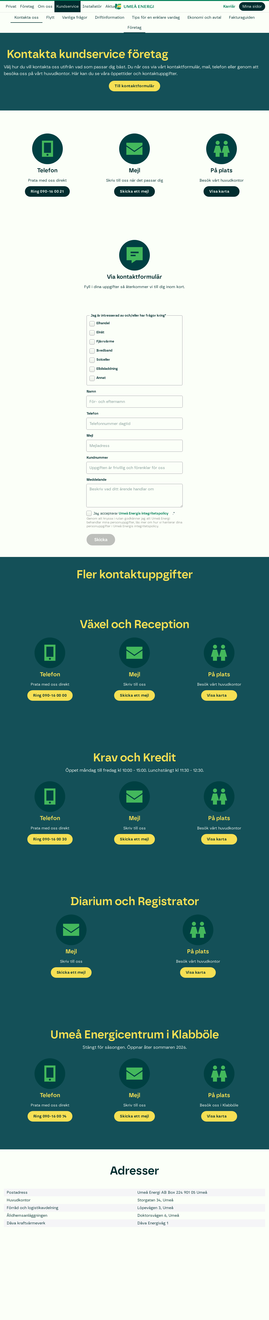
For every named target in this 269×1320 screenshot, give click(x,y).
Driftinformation (109, 17)
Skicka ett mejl (134, 191)
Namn (91, 391)
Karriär (229, 6)
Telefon (92, 413)
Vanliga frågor (74, 17)
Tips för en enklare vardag (156, 17)
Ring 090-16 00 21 (47, 191)
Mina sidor (252, 6)
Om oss (45, 6)
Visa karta (219, 191)
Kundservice (67, 6)
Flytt (50, 17)
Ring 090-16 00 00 (50, 695)
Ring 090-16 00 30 (50, 839)
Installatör (92, 6)
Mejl (90, 436)
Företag (27, 6)
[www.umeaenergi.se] (134, 6)
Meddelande (96, 480)
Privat (11, 6)
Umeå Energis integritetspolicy (143, 513)
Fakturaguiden (242, 17)
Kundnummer (97, 458)
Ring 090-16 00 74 (50, 1116)
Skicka (100, 539)
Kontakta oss (26, 17)
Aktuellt (112, 6)
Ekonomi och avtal (204, 17)
